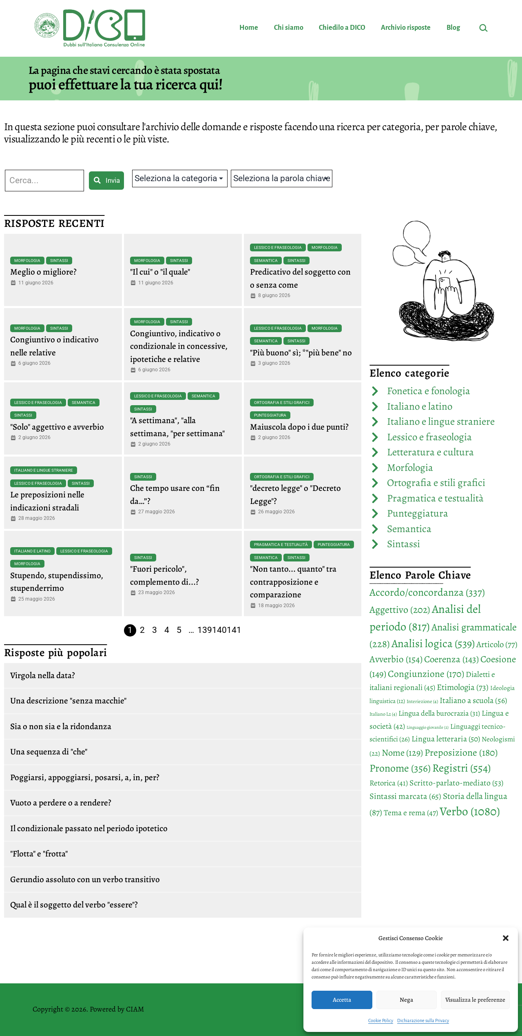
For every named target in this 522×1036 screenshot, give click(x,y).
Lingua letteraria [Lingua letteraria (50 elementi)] (445, 738)
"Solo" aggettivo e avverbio (57, 427)
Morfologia (27, 260)
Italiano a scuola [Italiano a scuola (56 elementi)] (473, 700)
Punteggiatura (270, 415)
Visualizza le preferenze (475, 1000)
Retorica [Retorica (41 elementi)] (388, 783)
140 (219, 630)
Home (248, 27)
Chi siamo (288, 27)
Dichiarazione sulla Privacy (423, 1020)
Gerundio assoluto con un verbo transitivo (85, 879)
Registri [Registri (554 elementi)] (461, 767)
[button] (506, 938)
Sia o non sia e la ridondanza (60, 726)
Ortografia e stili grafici (282, 402)
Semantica (266, 260)
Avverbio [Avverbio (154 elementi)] (395, 659)
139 (204, 630)
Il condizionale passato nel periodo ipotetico (89, 828)
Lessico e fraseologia (278, 247)
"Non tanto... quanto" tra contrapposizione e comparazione (293, 581)
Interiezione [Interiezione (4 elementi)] (422, 701)
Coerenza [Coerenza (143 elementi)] (451, 659)
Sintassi (59, 260)
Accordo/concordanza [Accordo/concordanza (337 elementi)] (427, 592)
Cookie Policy (380, 1020)
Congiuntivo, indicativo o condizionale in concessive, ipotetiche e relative (179, 346)
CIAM (135, 1009)
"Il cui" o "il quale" (160, 271)
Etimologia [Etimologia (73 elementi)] (463, 687)
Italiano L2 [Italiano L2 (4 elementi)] (383, 714)
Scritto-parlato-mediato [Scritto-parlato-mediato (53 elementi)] (456, 782)
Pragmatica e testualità (281, 544)
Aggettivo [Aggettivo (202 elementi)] (399, 609)
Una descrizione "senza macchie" (68, 700)
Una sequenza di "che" (48, 751)
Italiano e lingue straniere (43, 470)
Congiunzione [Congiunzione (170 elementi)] (426, 673)
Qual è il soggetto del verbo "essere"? (74, 904)
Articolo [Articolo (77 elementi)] (497, 644)
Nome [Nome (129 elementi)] (402, 752)
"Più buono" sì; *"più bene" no (301, 352)
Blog (453, 27)
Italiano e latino (32, 551)
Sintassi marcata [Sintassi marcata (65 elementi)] (405, 796)
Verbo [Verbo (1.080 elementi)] (470, 811)
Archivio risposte (406, 27)
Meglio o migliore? (43, 271)
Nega (406, 1000)
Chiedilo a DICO (342, 27)
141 (234, 630)
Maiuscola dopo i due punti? (299, 427)
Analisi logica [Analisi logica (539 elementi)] (433, 643)
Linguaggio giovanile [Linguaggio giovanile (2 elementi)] (428, 727)
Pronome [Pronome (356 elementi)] (400, 768)
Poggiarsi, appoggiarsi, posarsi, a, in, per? (84, 777)
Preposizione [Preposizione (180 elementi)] (461, 752)
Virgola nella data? (42, 675)
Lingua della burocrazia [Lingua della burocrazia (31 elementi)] (439, 713)
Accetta (342, 1000)
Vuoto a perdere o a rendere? (60, 802)
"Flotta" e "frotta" (39, 853)
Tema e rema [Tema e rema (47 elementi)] (411, 812)
